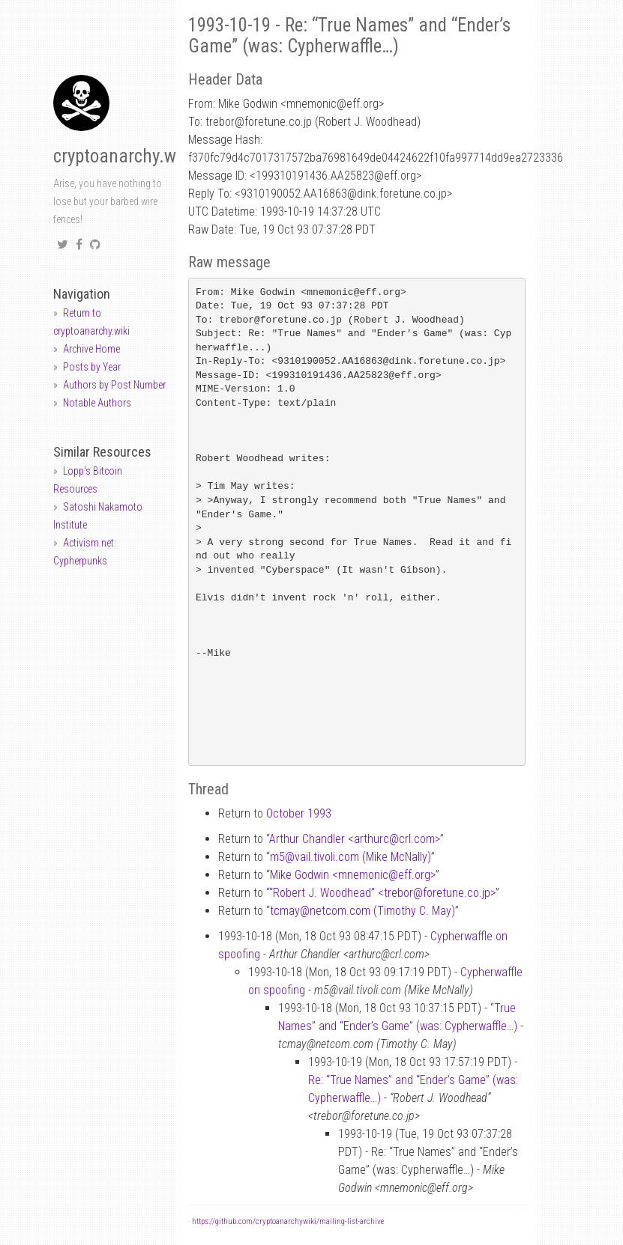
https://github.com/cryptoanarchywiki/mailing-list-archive (288, 1221)
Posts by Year (92, 367)
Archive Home (91, 349)
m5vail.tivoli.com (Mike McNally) (350, 857)
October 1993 (298, 813)
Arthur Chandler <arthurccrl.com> (354, 839)
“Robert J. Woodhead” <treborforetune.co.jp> (382, 893)
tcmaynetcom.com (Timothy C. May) (362, 911)
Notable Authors (97, 403)
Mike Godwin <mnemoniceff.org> (353, 875)
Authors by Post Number (114, 385)
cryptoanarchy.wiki (123, 156)
